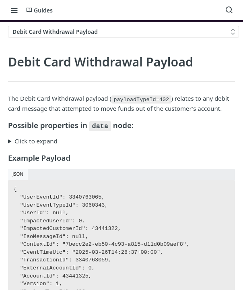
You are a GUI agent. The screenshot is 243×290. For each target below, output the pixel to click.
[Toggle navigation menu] (14, 10)
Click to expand (36, 141)
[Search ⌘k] (229, 10)
